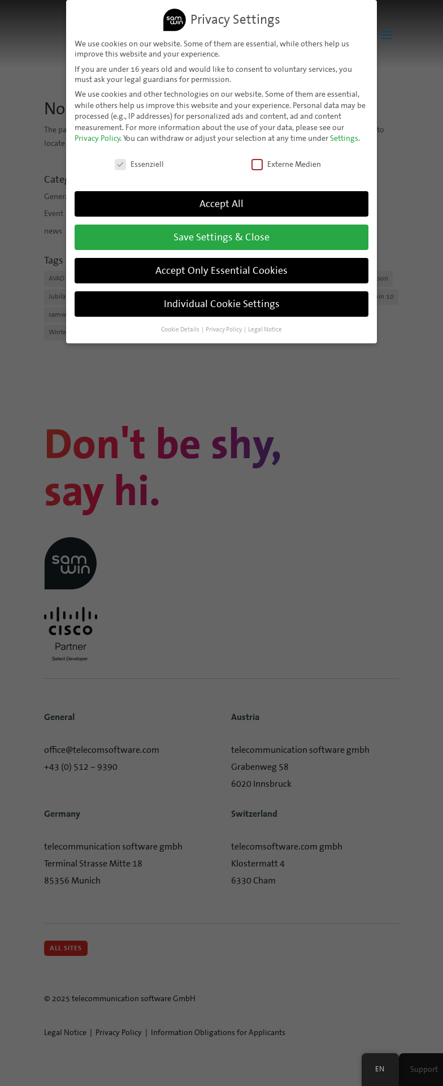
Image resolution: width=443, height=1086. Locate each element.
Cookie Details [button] (180, 326)
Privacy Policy (97, 136)
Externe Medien (286, 162)
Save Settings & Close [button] (221, 235)
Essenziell (139, 162)
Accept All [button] (221, 201)
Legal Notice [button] (265, 326)
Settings (344, 136)
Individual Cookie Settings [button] (222, 301)
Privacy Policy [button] (224, 326)
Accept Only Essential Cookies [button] (221, 268)
